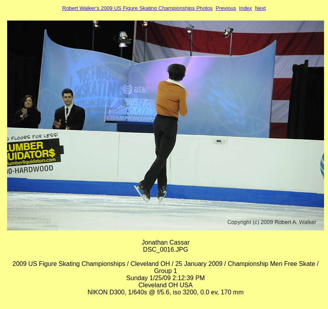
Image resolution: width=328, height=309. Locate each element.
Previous (225, 8)
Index (245, 8)
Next (260, 8)
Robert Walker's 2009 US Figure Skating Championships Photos (137, 8)
